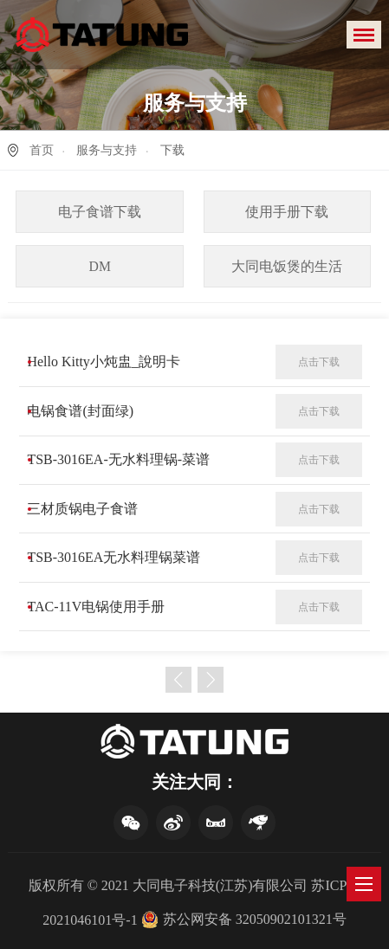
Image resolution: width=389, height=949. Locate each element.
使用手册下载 (286, 211)
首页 (41, 150)
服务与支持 (106, 150)
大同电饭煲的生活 (286, 266)
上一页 (178, 680)
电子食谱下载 (99, 211)
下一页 (211, 680)
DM (100, 266)
